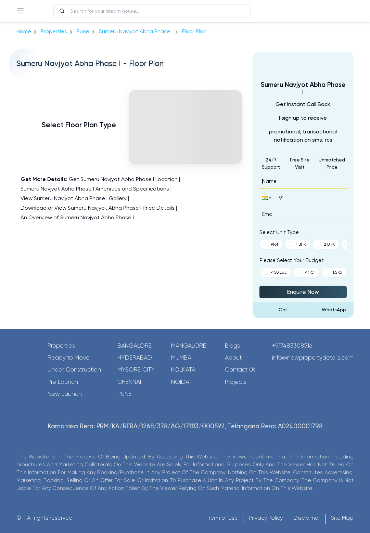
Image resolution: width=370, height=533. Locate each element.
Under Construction (74, 369)
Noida (180, 381)
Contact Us (240, 369)
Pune (124, 393)
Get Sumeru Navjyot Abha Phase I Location (123, 179)
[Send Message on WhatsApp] (328, 309)
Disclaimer (307, 518)
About (233, 357)
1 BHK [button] (297, 244)
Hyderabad (134, 357)
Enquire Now (303, 291)
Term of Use (223, 518)
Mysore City (136, 369)
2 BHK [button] (325, 244)
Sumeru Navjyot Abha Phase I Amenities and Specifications (95, 188)
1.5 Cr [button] (333, 272)
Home (23, 31)
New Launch (65, 393)
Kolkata (183, 369)
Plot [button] (270, 244)
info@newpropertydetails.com (313, 357)
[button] (265, 198)
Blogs (232, 345)
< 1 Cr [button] (305, 272)
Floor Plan (194, 31)
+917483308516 (292, 345)
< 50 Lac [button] (275, 272)
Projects (235, 381)
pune (83, 31)
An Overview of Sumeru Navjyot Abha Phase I (77, 217)
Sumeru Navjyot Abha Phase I (136, 31)
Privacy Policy (266, 518)
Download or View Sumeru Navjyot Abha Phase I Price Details (98, 208)
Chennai (129, 381)
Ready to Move (69, 357)
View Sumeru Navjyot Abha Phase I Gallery (74, 198)
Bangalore (134, 345)
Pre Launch (63, 381)
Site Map (342, 518)
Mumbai (181, 357)
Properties (54, 31)
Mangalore (188, 345)
